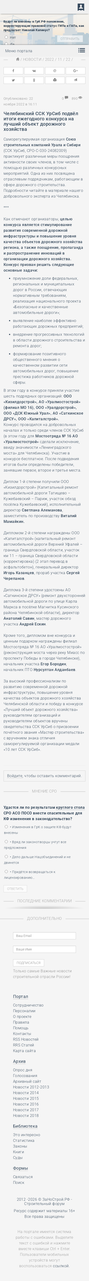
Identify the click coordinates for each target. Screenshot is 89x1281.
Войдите (14, 776)
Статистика (24, 1140)
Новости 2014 (26, 1093)
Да (9, 44)
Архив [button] (19, 1061)
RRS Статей (23, 1045)
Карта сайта (24, 1051)
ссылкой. (61, 1266)
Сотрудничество (28, 1005)
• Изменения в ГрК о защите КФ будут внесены (37, 830)
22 (68, 59)
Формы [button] (20, 1168)
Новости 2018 (26, 1115)
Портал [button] (20, 996)
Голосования (25, 1075)
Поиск (18, 1182)
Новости (32, 59)
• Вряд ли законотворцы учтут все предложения (35, 845)
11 (60, 59)
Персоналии (24, 1011)
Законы (20, 1146)
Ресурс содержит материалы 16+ (44, 1211)
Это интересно (26, 1135)
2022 (49, 59)
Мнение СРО (44, 791)
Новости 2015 (26, 1098)
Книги (18, 1152)
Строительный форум (44, 1203)
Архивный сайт (27, 1081)
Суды (18, 1157)
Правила (21, 1022)
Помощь (21, 1028)
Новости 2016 (26, 1104)
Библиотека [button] (25, 1126)
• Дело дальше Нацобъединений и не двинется (37, 860)
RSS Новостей (26, 1039)
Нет (10, 37)
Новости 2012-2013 (31, 1087)
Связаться (23, 1177)
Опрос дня (22, 1070)
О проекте (22, 1016)
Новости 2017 (26, 1110)
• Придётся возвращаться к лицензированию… (29, 874)
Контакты (22, 1033)
